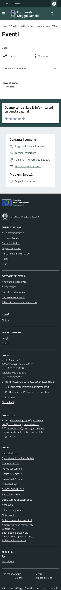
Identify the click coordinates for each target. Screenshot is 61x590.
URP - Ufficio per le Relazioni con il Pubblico (25, 392)
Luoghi (5, 338)
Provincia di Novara (12, 479)
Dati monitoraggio (11, 574)
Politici (5, 259)
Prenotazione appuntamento (17, 536)
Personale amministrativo (16, 253)
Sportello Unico (10, 453)
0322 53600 (19, 372)
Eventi (5, 343)
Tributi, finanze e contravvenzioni (19, 302)
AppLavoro (8, 505)
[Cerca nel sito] (51, 14)
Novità (14, 26)
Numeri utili (8, 402)
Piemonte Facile (10, 463)
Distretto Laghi (10, 484)
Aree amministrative (13, 233)
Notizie (23, 26)
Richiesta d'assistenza (14, 540)
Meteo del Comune (12, 469)
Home (5, 26)
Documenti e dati (11, 238)
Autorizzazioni (9, 287)
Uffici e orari (8, 397)
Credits (18, 578)
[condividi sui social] (10, 56)
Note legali (8, 515)
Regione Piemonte (12, 3)
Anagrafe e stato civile (14, 282)
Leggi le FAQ (8, 529)
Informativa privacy (12, 510)
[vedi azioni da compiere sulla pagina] (41, 56)
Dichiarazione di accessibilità (17, 500)
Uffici (4, 264)
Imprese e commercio (13, 297)
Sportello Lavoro (11, 494)
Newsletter (8, 561)
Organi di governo (11, 248)
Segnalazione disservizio (15, 533)
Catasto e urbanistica (13, 292)
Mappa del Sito (44, 578)
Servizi (38, 574)
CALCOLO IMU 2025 (13, 489)
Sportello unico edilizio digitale (18, 458)
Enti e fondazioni (11, 243)
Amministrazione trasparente (18, 525)
